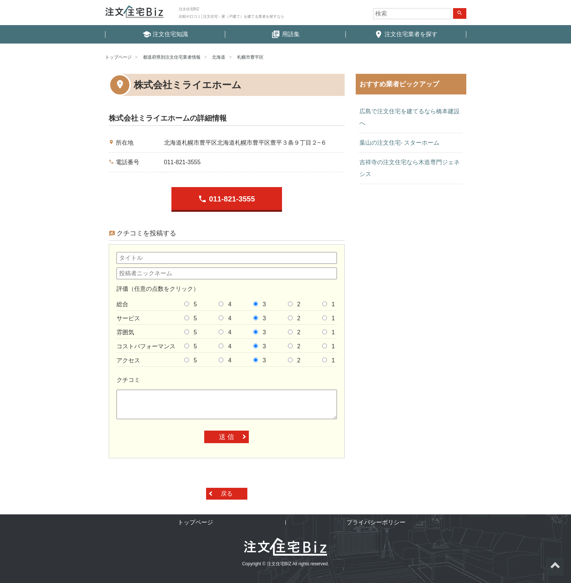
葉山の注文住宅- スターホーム (399, 142)
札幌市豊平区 (250, 57)
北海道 (218, 57)
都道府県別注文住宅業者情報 (172, 57)
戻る (227, 493)
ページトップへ (555, 567)
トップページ (118, 57)
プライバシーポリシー (376, 522)
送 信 (226, 437)
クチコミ (128, 380)
